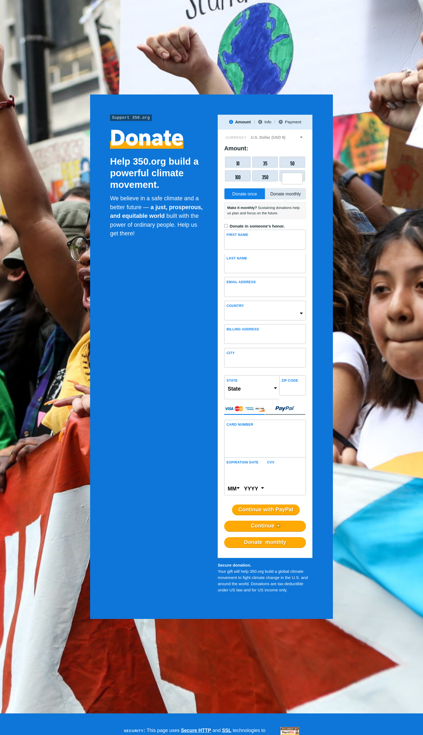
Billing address (243, 329)
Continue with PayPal (265, 510)
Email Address (241, 282)
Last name (237, 258)
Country (235, 306)
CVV (270, 462)
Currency (236, 138)
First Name (237, 235)
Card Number (240, 424)
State (232, 380)
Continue (262, 526)
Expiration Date (243, 462)
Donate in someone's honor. (257, 226)
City (231, 353)
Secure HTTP (196, 730)
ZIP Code (289, 380)
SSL (226, 730)
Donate (265, 542)
